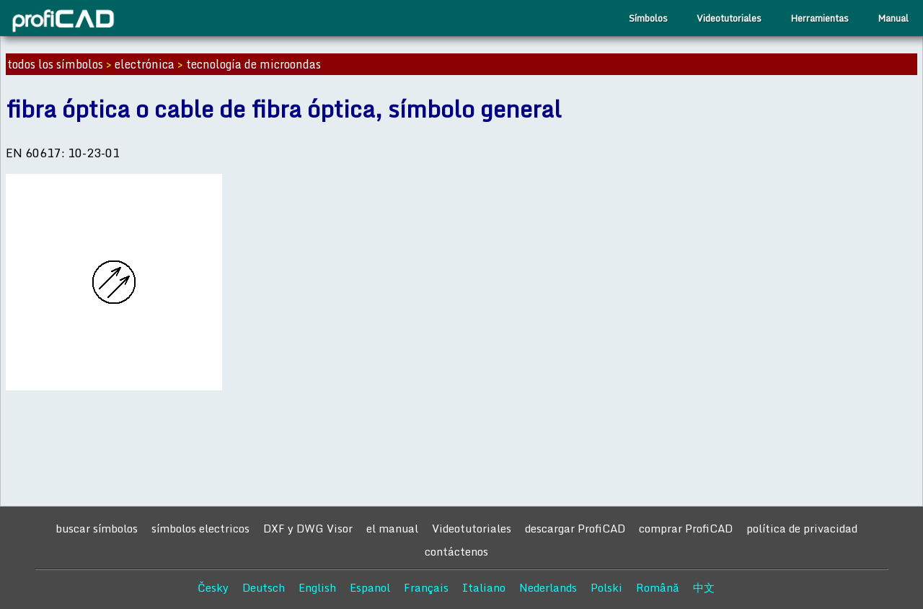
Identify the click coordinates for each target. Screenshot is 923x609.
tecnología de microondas (253, 64)
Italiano (483, 587)
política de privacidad (801, 528)
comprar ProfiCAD (686, 528)
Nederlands (548, 587)
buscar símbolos (97, 528)
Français (426, 587)
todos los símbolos (55, 64)
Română (657, 587)
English (317, 587)
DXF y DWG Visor (308, 528)
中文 (704, 587)
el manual (392, 528)
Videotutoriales (729, 18)
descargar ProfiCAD (575, 528)
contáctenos (456, 551)
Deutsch (263, 587)
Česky (213, 587)
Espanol (370, 587)
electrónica (145, 64)
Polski (606, 587)
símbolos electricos (200, 528)
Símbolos (648, 18)
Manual (893, 18)
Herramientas (819, 18)
